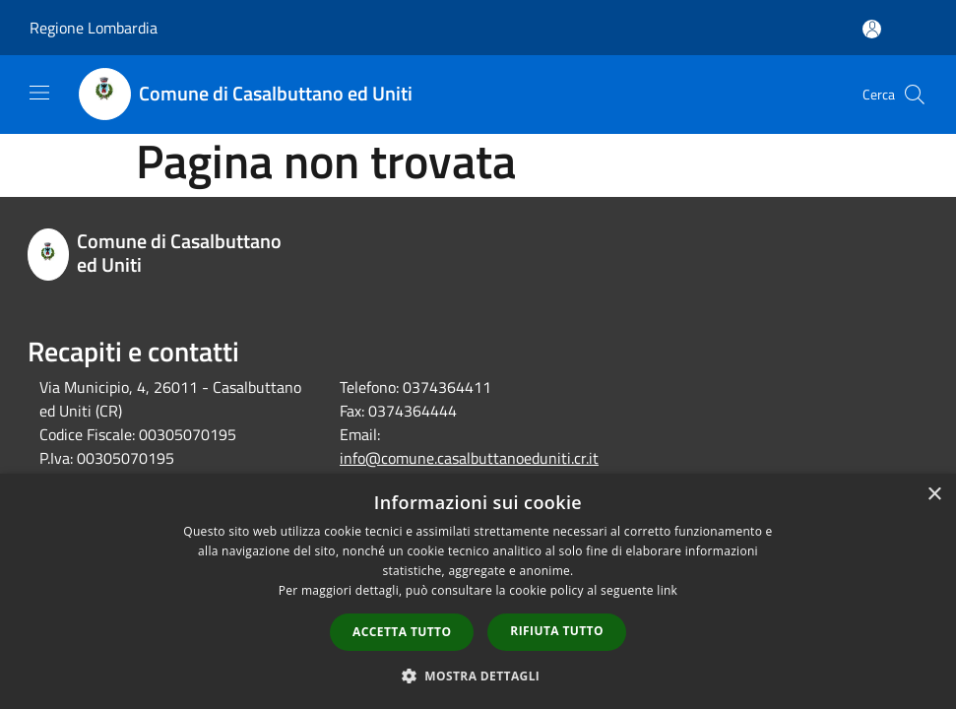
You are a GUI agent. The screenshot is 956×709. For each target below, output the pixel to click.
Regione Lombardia (94, 27)
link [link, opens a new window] (667, 590)
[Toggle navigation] (39, 92)
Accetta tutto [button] (401, 631)
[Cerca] (914, 94)
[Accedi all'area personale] (872, 29)
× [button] (933, 494)
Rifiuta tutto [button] (557, 630)
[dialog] (478, 591)
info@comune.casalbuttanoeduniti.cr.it (469, 458)
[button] (478, 675)
